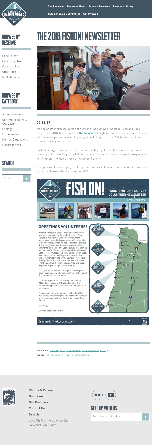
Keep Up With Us (120, 413)
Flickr (97, 395)
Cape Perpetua (57, 351)
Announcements (90, 351)
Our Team (36, 396)
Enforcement (10, 134)
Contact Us (37, 408)
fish (48, 355)
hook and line (57, 355)
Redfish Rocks (11, 77)
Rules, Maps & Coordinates (64, 14)
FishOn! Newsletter (86, 133)
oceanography (82, 355)
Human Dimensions (15, 139)
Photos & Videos (41, 390)
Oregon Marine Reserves (14, 14)
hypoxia (69, 355)
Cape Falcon (10, 56)
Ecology (104, 351)
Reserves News (76, 6)
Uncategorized (11, 145)
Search (34, 414)
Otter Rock (9, 72)
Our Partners (38, 402)
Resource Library (123, 6)
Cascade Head (73, 351)
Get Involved (90, 14)
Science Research (99, 6)
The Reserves (56, 6)
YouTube (111, 395)
